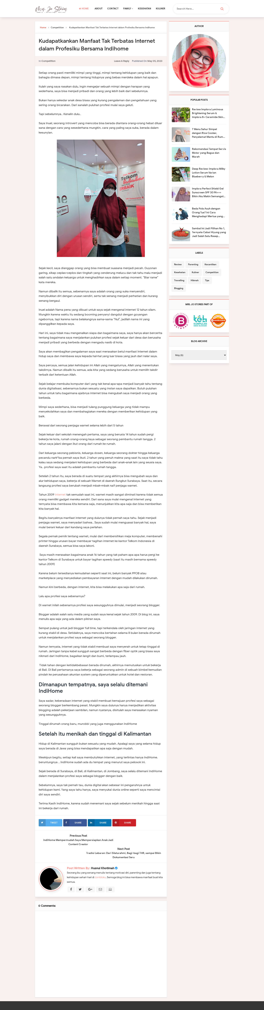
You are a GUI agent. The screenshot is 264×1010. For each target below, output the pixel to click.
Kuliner (160, 8)
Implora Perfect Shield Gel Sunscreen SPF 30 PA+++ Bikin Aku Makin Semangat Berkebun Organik (207, 192)
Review (178, 264)
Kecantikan (210, 264)
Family (128, 8)
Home (84, 8)
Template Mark (170, 1005)
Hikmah (195, 280)
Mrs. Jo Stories (112, 1005)
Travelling (179, 280)
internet (60, 494)
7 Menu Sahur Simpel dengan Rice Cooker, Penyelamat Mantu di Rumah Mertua (209, 133)
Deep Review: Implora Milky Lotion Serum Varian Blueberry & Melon (208, 172)
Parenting (193, 264)
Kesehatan (144, 8)
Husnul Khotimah (102, 855)
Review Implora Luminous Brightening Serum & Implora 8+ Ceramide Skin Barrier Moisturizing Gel (207, 113)
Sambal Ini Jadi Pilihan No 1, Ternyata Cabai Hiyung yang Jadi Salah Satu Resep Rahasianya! (209, 232)
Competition (48, 61)
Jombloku (100, 863)
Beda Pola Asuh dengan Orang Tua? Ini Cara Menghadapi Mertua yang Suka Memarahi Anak (207, 212)
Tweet (48, 822)
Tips (207, 280)
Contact (112, 8)
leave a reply (121, 61)
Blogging (178, 288)
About (98, 8)
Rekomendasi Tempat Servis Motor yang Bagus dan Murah (209, 152)
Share (72, 822)
